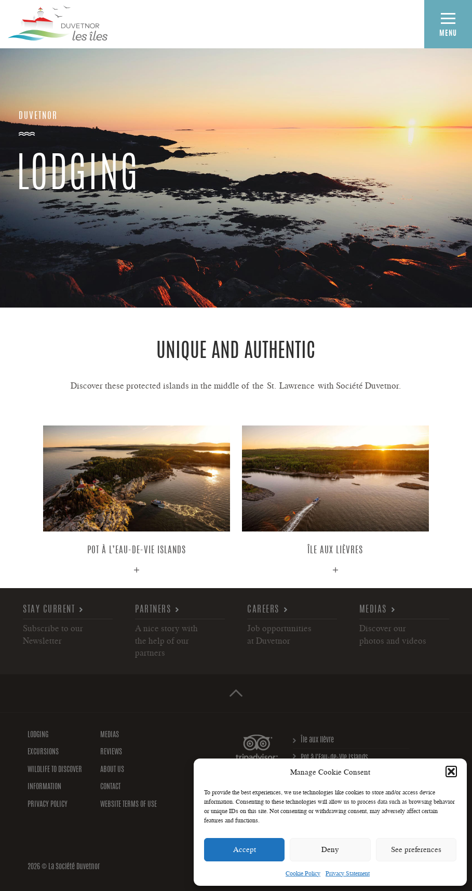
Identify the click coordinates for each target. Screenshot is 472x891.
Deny (330, 849)
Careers (263, 609)
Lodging (38, 735)
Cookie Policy (303, 873)
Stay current (49, 609)
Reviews (111, 752)
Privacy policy (48, 804)
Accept (244, 849)
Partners (153, 609)
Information (44, 787)
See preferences (416, 849)
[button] (451, 771)
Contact (110, 787)
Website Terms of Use (128, 804)
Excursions (43, 752)
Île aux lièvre (317, 740)
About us (112, 770)
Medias (373, 609)
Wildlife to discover (55, 770)
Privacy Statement (348, 873)
